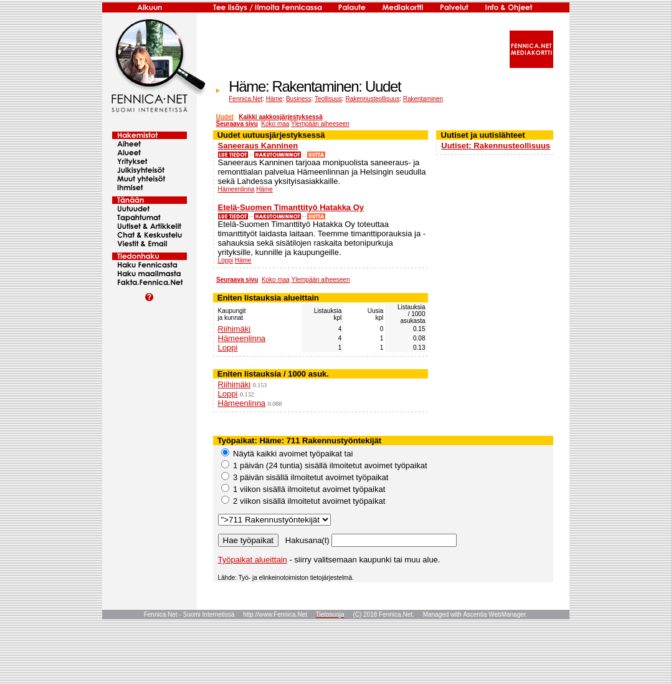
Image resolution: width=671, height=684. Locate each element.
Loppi (225, 260)
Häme (274, 98)
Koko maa (275, 123)
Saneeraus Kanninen (258, 145)
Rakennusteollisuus (372, 98)
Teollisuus (328, 98)
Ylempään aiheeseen (320, 123)
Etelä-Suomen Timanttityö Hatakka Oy (291, 207)
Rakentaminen (423, 98)
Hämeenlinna (236, 189)
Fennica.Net (245, 98)
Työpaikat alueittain (252, 559)
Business (299, 98)
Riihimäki (234, 329)
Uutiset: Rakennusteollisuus (495, 145)
